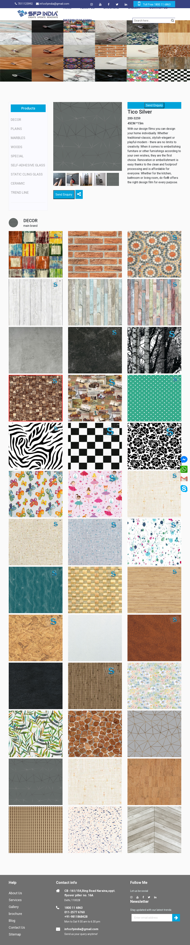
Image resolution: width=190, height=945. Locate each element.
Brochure (111, 7)
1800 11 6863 (73, 907)
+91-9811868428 (75, 916)
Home (67, 7)
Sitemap (15, 934)
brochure (15, 914)
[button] (14, 51)
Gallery (134, 7)
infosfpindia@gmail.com (81, 929)
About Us (87, 7)
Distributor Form (77, 20)
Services (15, 900)
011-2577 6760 (74, 912)
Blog (12, 921)
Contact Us (158, 7)
